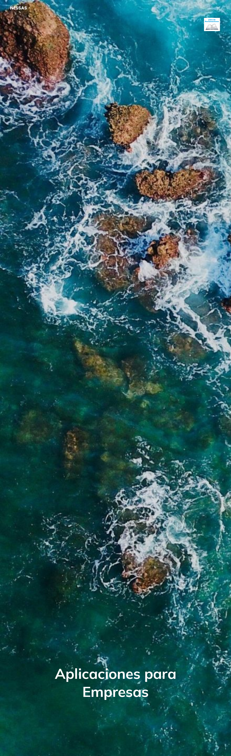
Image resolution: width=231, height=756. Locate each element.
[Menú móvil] (219, 8)
